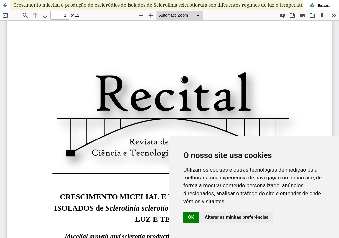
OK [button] (191, 217)
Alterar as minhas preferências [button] (236, 217)
